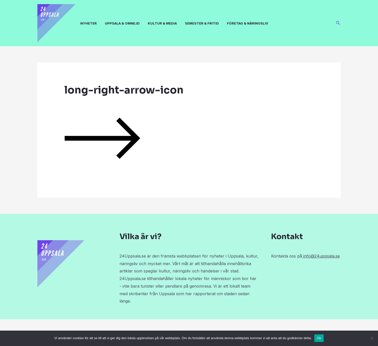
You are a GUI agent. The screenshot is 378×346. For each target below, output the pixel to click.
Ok (319, 338)
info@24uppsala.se (321, 256)
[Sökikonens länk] (338, 23)
